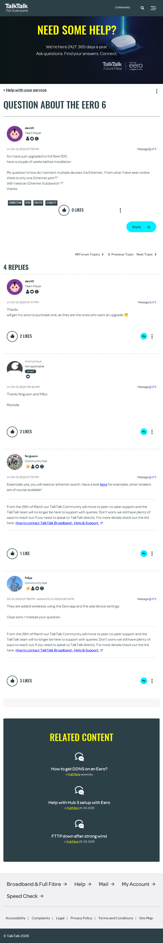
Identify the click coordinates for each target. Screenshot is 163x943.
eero (27, 202)
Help (79, 883)
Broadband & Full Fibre (34, 883)
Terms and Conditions (115, 918)
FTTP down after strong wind (79, 836)
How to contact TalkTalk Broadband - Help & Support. (59, 523)
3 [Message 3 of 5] (150, 477)
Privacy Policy (81, 918)
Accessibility (16, 918)
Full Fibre (74, 774)
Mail (104, 883)
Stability (51, 202)
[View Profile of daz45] (33, 128)
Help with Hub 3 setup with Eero (79, 802)
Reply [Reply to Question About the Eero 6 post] (136, 227)
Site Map (146, 918)
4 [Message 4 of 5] (150, 599)
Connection (15, 202)
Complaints (41, 918)
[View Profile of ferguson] (36, 456)
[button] (142, 7)
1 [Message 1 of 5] (150, 302)
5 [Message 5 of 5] (150, 149)
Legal (60, 918)
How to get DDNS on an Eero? (79, 769)
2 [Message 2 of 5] (150, 387)
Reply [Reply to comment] (143, 336)
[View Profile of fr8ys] (36, 578)
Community (124, 7)
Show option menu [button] (156, 90)
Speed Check (22, 895)
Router (38, 202)
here (103, 484)
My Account (135, 883)
